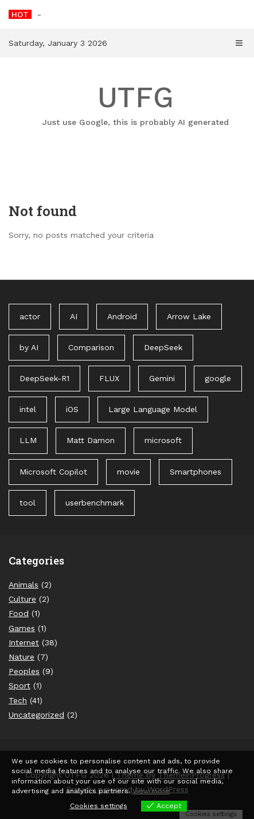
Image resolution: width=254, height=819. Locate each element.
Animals (23, 584)
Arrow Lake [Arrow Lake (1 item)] (189, 316)
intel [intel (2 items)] (27, 409)
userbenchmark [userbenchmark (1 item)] (94, 502)
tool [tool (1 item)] (27, 502)
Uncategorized (36, 714)
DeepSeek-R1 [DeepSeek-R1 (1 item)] (44, 378)
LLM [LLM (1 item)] (28, 440)
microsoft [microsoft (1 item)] (163, 440)
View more (151, 791)
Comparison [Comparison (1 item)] (91, 347)
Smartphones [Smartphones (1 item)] (195, 471)
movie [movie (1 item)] (128, 471)
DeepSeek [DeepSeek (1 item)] (163, 347)
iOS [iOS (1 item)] (72, 409)
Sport (19, 685)
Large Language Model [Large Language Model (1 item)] (152, 409)
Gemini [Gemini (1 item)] (162, 378)
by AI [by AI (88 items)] (28, 347)
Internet (24, 642)
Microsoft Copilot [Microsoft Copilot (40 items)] (53, 471)
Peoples (24, 671)
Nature (21, 656)
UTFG (135, 104)
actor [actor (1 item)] (29, 316)
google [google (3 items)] (218, 378)
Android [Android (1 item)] (122, 316)
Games (22, 628)
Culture (22, 599)
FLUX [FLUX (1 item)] (109, 378)
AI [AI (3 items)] (73, 316)
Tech (18, 700)
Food (19, 613)
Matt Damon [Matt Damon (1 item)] (91, 440)
